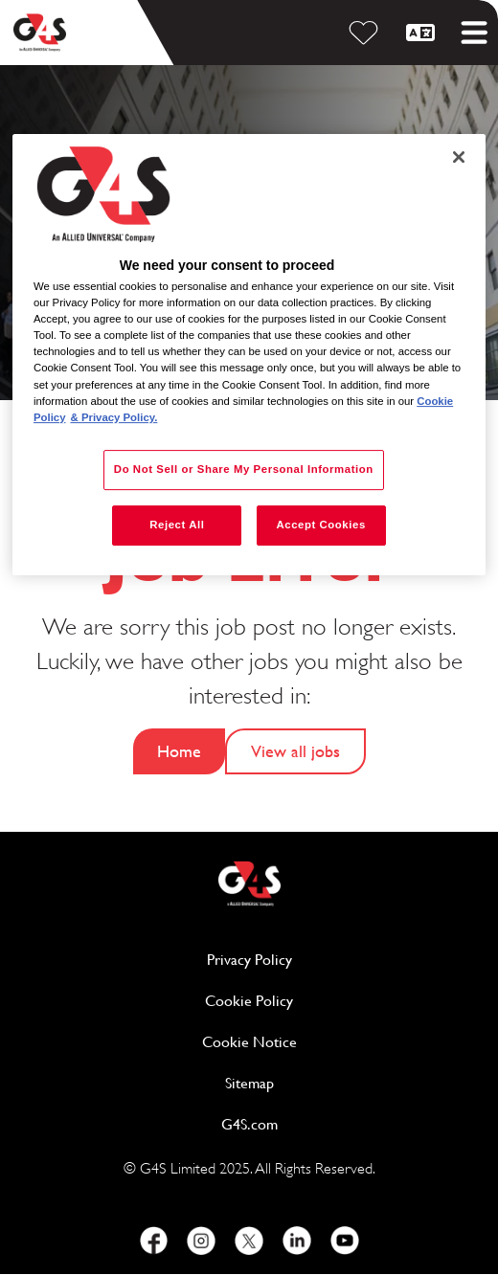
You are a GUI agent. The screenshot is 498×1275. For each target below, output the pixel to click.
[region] (249, 354)
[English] (423, 33)
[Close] (459, 157)
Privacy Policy (323, 959)
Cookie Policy (323, 1000)
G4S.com (323, 1123)
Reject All (176, 524)
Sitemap (249, 1083)
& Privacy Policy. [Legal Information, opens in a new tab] (114, 417)
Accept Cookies (320, 524)
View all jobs (295, 751)
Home (179, 751)
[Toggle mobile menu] (474, 32)
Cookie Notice (249, 1042)
